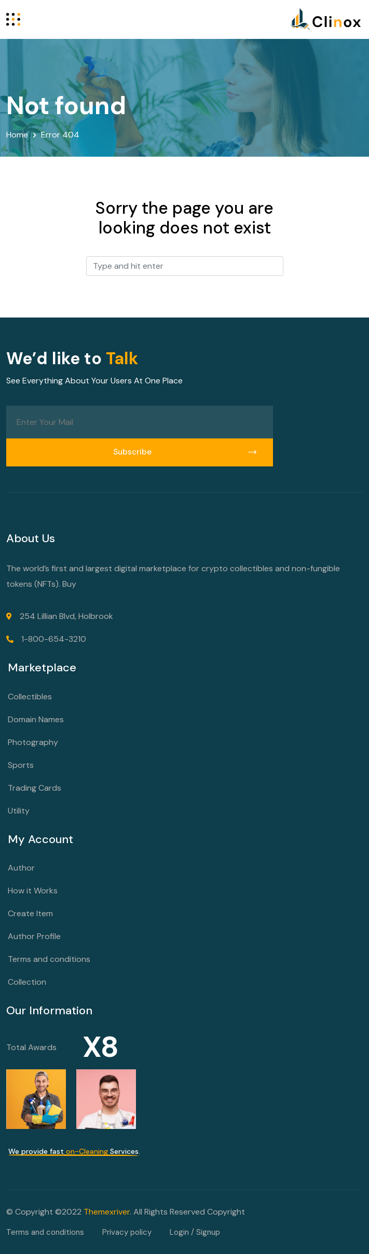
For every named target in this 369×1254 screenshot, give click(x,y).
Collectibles (30, 696)
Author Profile (34, 936)
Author (21, 867)
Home (17, 134)
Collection (27, 981)
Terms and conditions (49, 959)
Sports (21, 765)
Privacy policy (127, 1232)
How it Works (33, 890)
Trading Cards (34, 787)
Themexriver (107, 1211)
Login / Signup (195, 1232)
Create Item (30, 913)
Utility (19, 810)
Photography (33, 742)
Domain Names (36, 719)
